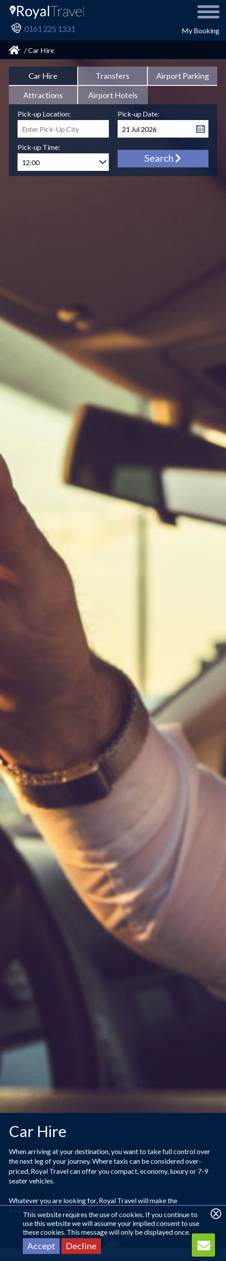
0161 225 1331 (49, 29)
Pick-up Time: (39, 147)
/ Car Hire (39, 50)
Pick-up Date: (138, 114)
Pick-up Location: (44, 114)
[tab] (43, 76)
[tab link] (112, 76)
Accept (41, 1245)
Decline (81, 1245)
